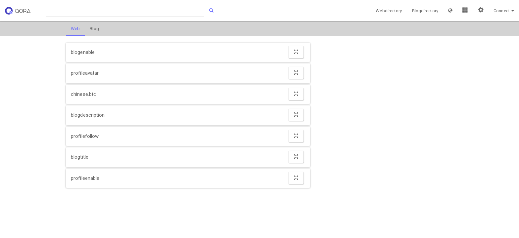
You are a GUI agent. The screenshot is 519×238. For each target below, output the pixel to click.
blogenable (83, 52)
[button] (450, 10)
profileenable (85, 178)
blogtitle (79, 157)
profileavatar (85, 73)
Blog (94, 28)
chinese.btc (83, 94)
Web (75, 28)
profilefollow (85, 136)
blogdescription (88, 115)
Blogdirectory (425, 10)
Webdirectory (389, 10)
